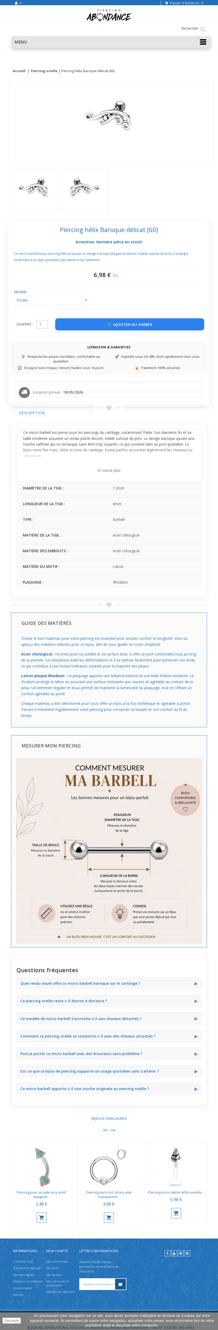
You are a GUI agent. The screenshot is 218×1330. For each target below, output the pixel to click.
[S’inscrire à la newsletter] (120, 1284)
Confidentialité (22, 1288)
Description (32, 413)
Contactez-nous (23, 1261)
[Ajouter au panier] (129, 325)
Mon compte (57, 1250)
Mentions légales (23, 1274)
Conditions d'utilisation (28, 1281)
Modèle (21, 292)
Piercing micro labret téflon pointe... (176, 1192)
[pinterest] (181, 1253)
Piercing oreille (44, 71)
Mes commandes (57, 1261)
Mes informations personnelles (57, 1283)
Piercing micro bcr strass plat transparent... (108, 1194)
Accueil (19, 71)
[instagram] (187, 1253)
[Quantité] (42, 324)
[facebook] (168, 1253)
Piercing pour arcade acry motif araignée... (41, 1194)
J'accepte (11, 1321)
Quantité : (24, 324)
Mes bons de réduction (60, 1292)
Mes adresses (54, 1274)
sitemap (18, 1295)
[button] (111, 42)
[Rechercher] (203, 30)
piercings (91, 432)
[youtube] (174, 1253)
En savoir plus (109, 470)
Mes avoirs (52, 1268)
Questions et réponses (26, 1268)
